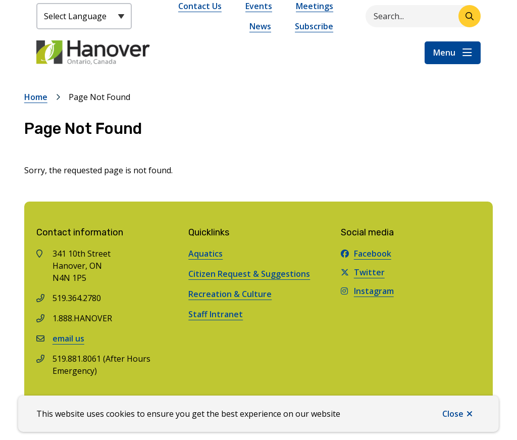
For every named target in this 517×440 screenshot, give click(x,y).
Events (258, 6)
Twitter (363, 272)
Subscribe (314, 26)
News (260, 26)
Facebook (366, 253)
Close (452, 413)
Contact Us (200, 6)
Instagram (367, 291)
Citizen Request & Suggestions (249, 273)
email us (68, 338)
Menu (444, 52)
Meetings (314, 6)
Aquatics (205, 253)
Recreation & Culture (230, 294)
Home (35, 97)
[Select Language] (84, 16)
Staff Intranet (215, 314)
